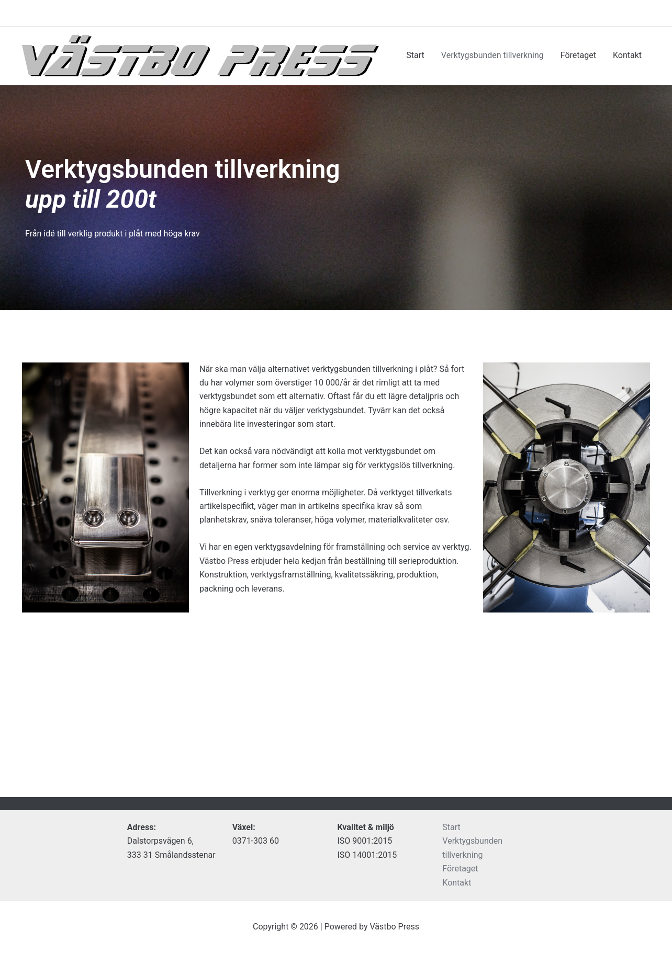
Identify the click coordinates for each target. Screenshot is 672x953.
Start (415, 55)
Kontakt (627, 55)
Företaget (578, 55)
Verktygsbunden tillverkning (492, 55)
